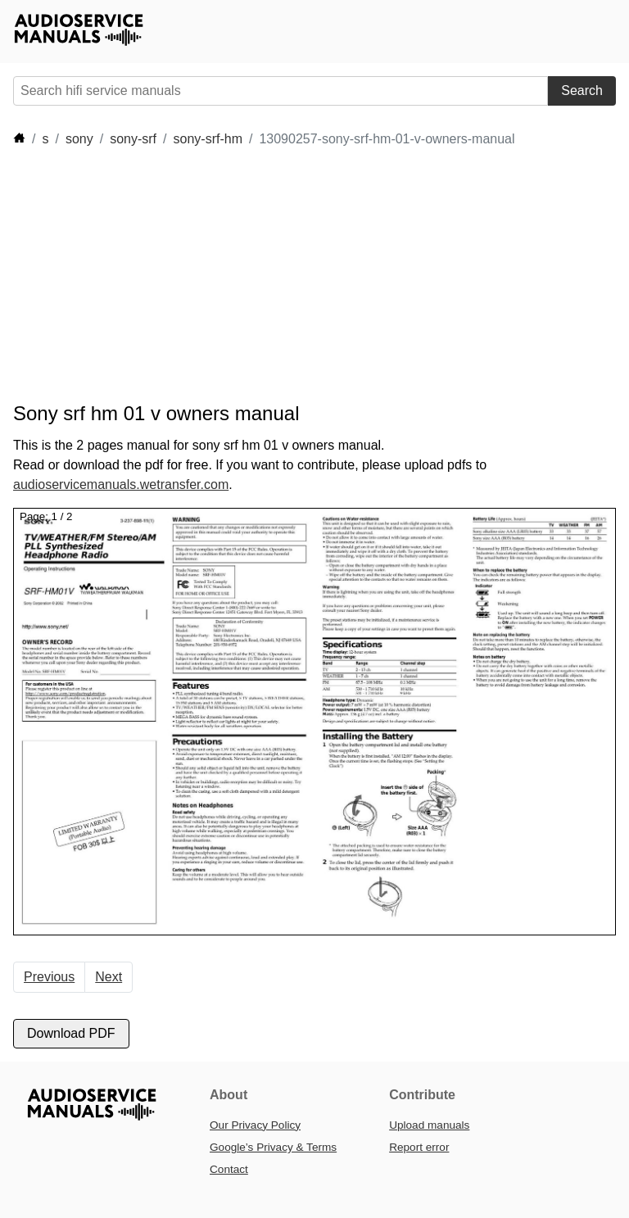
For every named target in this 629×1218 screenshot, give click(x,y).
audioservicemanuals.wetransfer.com (121, 484)
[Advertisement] (311, 275)
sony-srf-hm (208, 139)
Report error (419, 1147)
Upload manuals (429, 1125)
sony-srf (133, 139)
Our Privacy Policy (255, 1125)
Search (582, 90)
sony (79, 139)
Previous (49, 977)
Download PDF (71, 1033)
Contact (229, 1169)
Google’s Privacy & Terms (273, 1147)
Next (108, 977)
